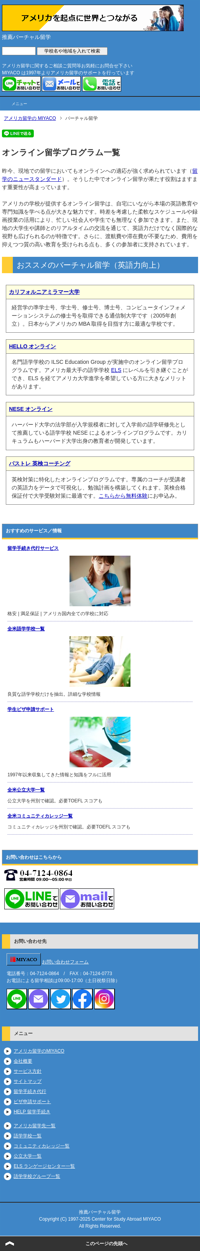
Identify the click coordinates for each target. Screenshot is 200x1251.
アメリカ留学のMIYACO (39, 1051)
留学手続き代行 (30, 1091)
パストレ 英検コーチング (39, 463)
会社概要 (23, 1061)
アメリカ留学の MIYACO (30, 118)
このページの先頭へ (106, 1243)
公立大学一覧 (28, 1156)
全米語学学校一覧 (26, 629)
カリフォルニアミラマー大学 (44, 292)
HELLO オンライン (32, 346)
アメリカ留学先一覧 (35, 1125)
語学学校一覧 (28, 1136)
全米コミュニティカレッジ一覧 (40, 816)
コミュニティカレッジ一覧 (42, 1146)
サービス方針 (28, 1071)
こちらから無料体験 (123, 496)
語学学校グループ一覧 (37, 1176)
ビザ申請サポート (32, 1101)
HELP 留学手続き (32, 1111)
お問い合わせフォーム (65, 962)
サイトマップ (28, 1081)
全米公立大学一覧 (26, 790)
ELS (116, 370)
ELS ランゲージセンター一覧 (44, 1166)
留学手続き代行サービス (33, 548)
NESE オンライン (30, 409)
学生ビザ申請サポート (30, 709)
